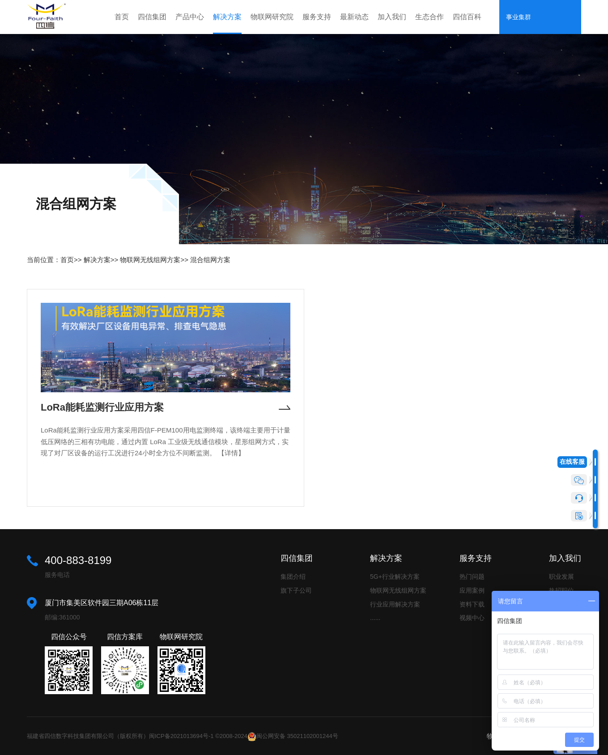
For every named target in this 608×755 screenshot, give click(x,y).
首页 (122, 17)
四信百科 (467, 17)
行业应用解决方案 (395, 604)
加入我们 (392, 17)
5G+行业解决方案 (395, 576)
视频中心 (472, 617)
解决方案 (227, 17)
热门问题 (472, 576)
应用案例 (472, 590)
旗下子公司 (296, 590)
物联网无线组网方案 (150, 259)
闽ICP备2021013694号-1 (181, 736)
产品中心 (189, 17)
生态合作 (429, 17)
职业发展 (561, 576)
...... (375, 617)
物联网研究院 (272, 17)
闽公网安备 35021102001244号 (297, 736)
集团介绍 (293, 576)
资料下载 (472, 604)
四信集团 (152, 17)
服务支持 (316, 17)
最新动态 (354, 17)
